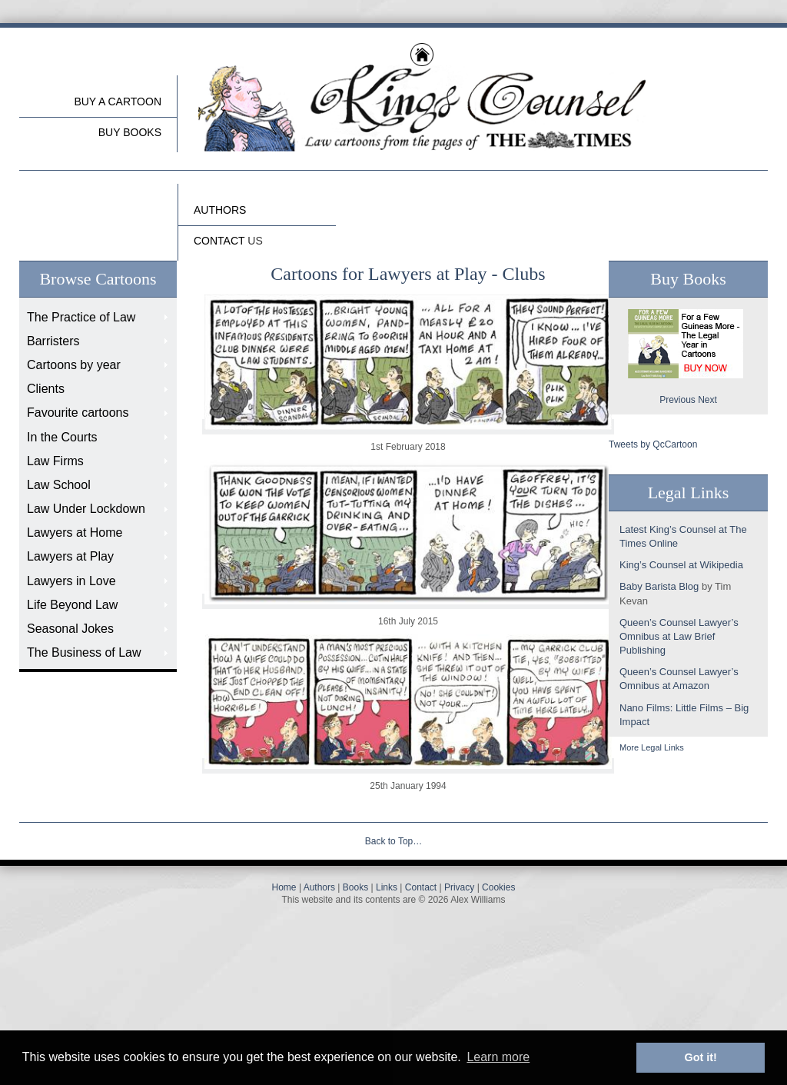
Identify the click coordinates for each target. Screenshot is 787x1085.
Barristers (53, 341)
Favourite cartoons (78, 412)
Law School (59, 484)
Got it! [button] (701, 1057)
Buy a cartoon (117, 101)
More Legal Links (651, 747)
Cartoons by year (74, 364)
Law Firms (55, 461)
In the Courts (62, 437)
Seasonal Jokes (70, 628)
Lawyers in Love (71, 580)
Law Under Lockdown (86, 508)
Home (284, 887)
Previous (677, 399)
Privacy (459, 887)
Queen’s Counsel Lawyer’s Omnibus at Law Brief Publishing (679, 636)
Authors (319, 887)
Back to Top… (393, 841)
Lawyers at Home (75, 532)
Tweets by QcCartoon (653, 444)
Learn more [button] (498, 1056)
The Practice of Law (81, 317)
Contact (421, 887)
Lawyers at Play (70, 556)
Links (386, 887)
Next (707, 399)
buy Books (129, 132)
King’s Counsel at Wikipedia (681, 565)
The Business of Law (84, 652)
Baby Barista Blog (659, 586)
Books (355, 887)
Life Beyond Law (72, 604)
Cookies (498, 887)
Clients (46, 388)
